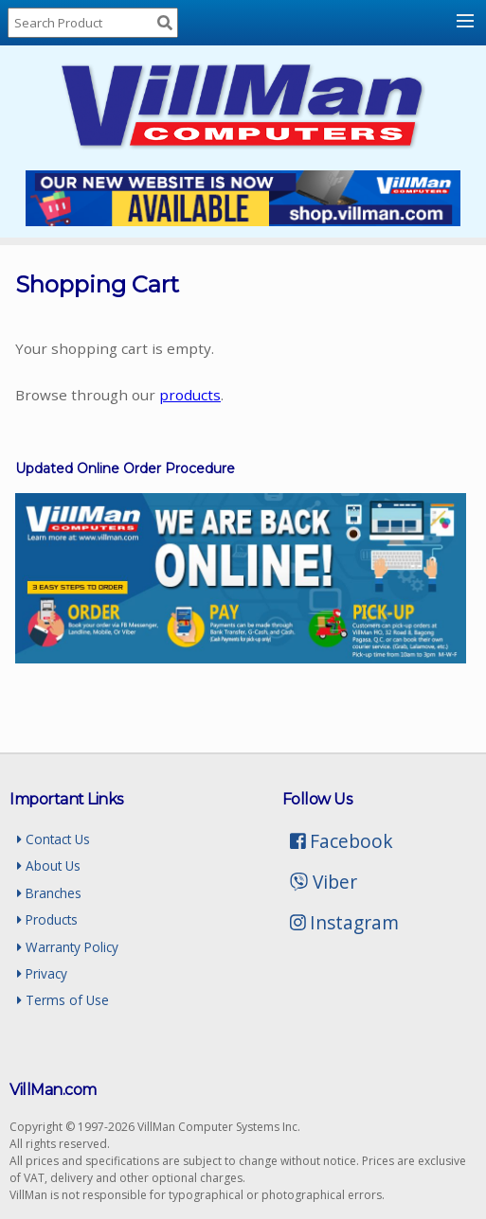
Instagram (345, 922)
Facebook (342, 841)
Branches (49, 893)
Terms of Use (63, 1000)
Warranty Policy (67, 947)
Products (47, 919)
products (190, 394)
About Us (49, 865)
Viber (323, 881)
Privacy (42, 973)
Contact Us (53, 839)
